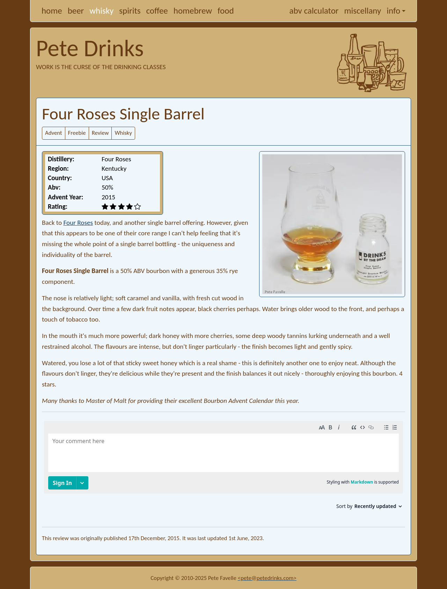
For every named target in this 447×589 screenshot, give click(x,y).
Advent (53, 133)
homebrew (193, 10)
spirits (129, 10)
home (52, 10)
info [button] (393, 10)
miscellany (362, 10)
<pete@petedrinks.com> (267, 578)
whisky (101, 10)
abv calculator (314, 10)
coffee (157, 10)
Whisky (123, 133)
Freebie (77, 133)
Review (100, 133)
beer (76, 10)
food (226, 10)
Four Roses (78, 223)
